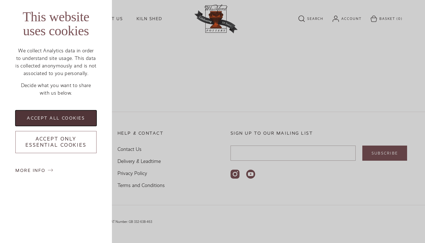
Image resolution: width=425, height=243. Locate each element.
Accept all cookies (56, 118)
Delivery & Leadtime (139, 161)
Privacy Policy (132, 173)
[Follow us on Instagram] (235, 174)
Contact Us (130, 149)
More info (30, 170)
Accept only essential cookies (55, 142)
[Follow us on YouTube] (250, 174)
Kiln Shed (149, 18)
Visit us (112, 18)
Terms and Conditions (141, 185)
